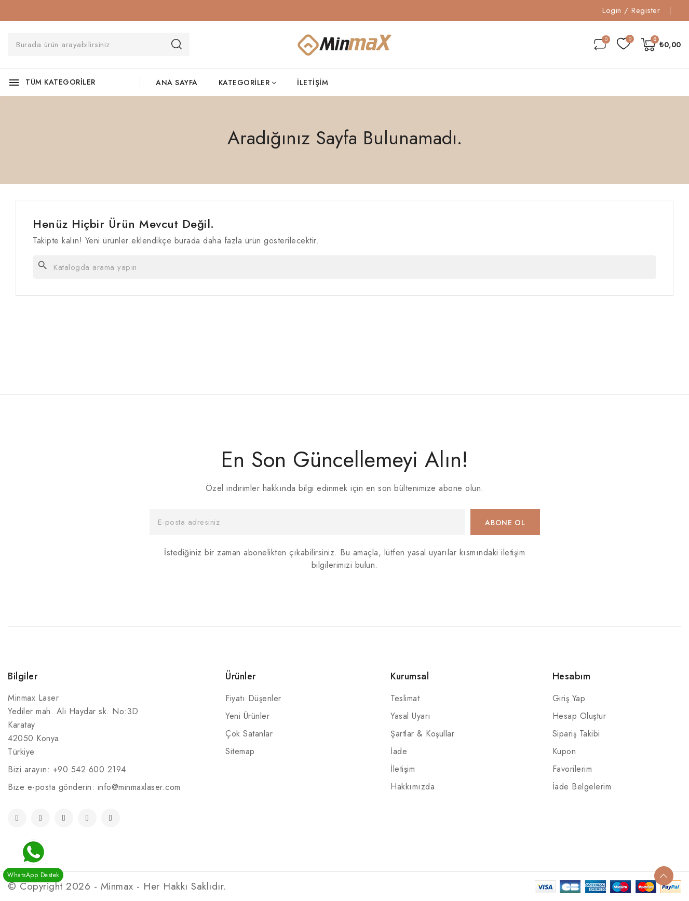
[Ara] (344, 267)
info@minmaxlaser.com (139, 787)
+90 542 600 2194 (89, 769)
